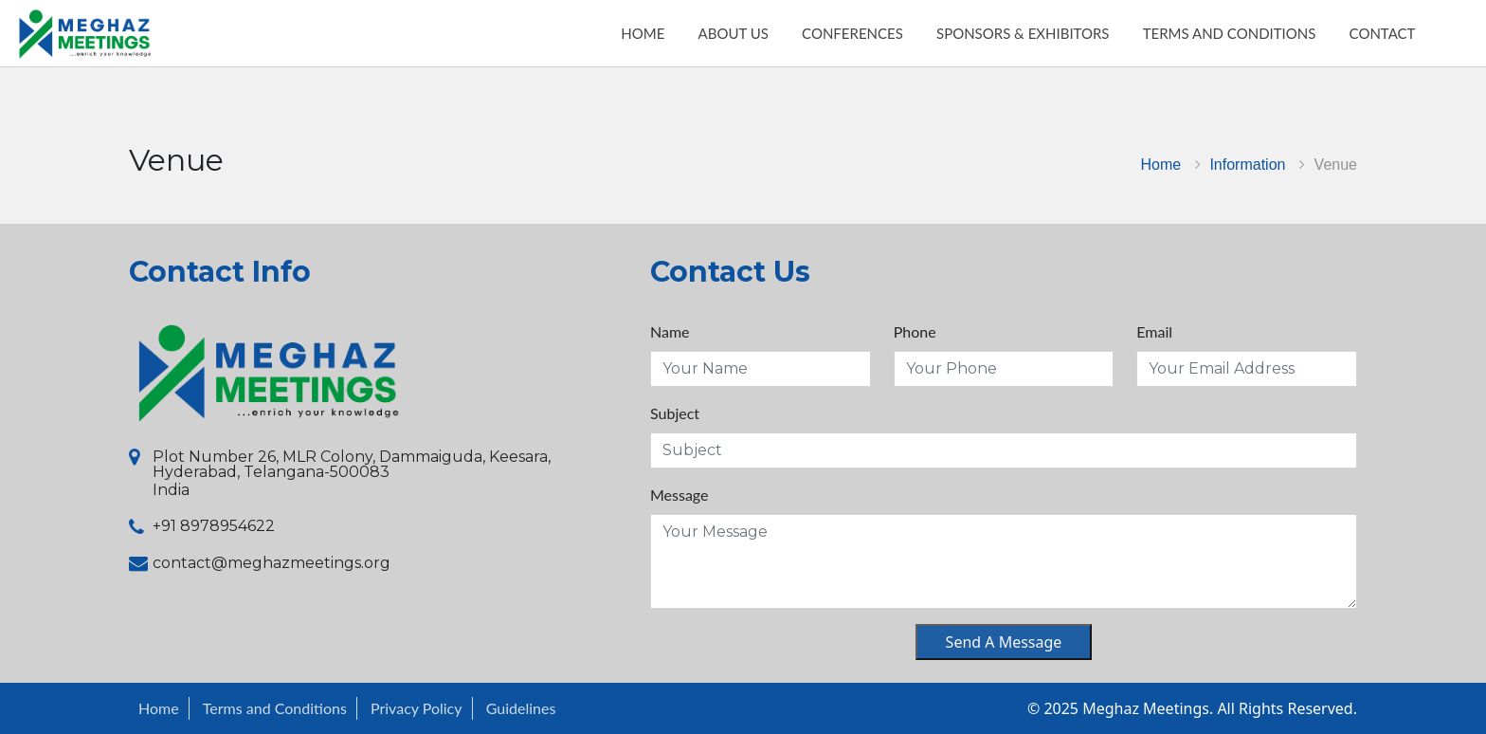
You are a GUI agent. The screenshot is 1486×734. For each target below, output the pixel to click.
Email (1154, 331)
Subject (674, 413)
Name (670, 331)
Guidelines (521, 708)
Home (1161, 164)
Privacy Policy (416, 708)
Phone (915, 331)
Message (679, 495)
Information (1247, 164)
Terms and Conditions (275, 708)
